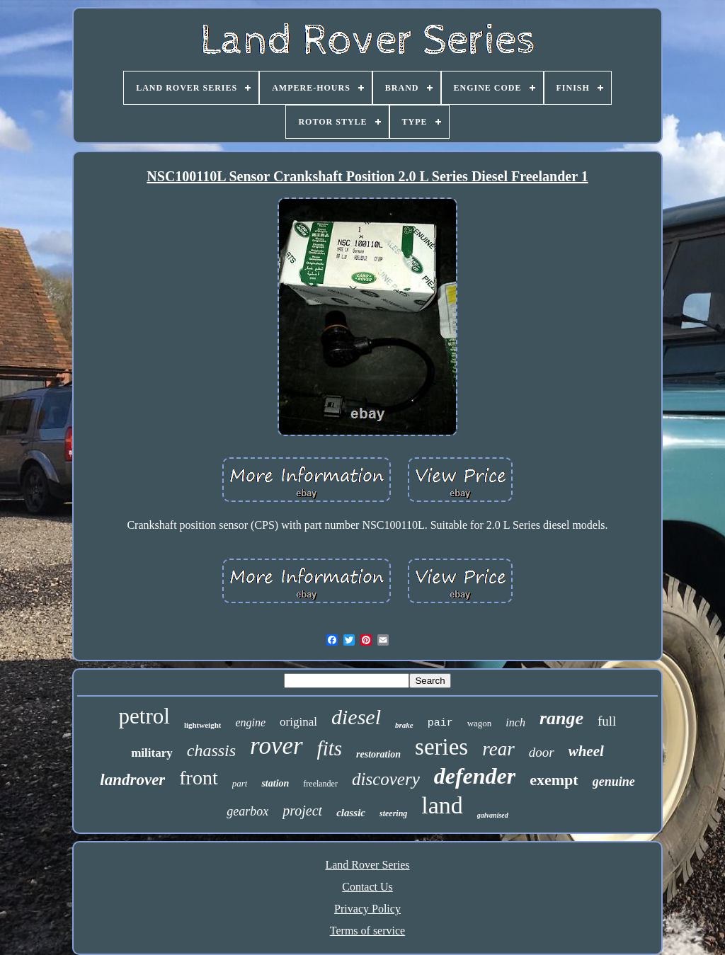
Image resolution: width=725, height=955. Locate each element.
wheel (586, 751)
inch (515, 722)
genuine (614, 781)
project (302, 810)
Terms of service (367, 931)
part (240, 783)
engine (250, 722)
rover (276, 746)
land (442, 805)
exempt (554, 780)
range (561, 718)
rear (498, 749)
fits (329, 748)
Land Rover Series (367, 865)
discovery (386, 779)
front (198, 778)
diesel (356, 716)
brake (404, 725)
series (441, 747)
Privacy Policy (367, 909)
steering (393, 813)
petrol (144, 716)
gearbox (247, 811)
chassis (211, 750)
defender (475, 776)
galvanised (492, 815)
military (152, 753)
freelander (320, 784)
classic (350, 812)
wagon (479, 723)
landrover (132, 780)
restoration (378, 754)
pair (440, 723)
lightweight (203, 725)
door (541, 752)
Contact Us (367, 887)
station (275, 783)
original (298, 721)
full (607, 721)
